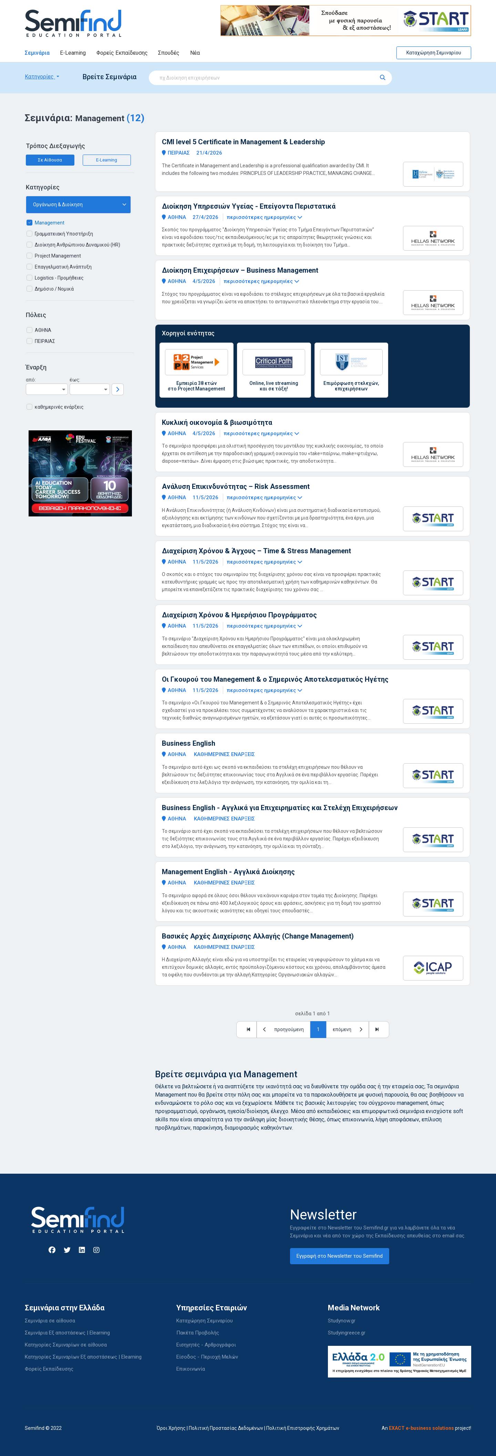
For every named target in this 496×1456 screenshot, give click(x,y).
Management (49, 223)
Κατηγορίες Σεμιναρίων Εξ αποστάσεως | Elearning (83, 1357)
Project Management (58, 256)
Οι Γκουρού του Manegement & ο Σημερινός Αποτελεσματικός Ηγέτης (275, 679)
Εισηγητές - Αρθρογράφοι (206, 1345)
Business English (188, 743)
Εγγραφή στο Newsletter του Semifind (340, 1256)
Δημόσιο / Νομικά (54, 289)
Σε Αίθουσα (50, 160)
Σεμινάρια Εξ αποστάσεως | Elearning (67, 1333)
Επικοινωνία (190, 1369)
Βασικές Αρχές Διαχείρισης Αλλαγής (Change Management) (258, 936)
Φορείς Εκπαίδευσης (122, 53)
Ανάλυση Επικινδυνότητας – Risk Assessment (236, 486)
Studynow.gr (341, 1321)
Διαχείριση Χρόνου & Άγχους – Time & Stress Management (256, 551)
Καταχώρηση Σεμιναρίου (433, 52)
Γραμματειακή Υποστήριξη (64, 234)
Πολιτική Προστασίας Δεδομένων (226, 1428)
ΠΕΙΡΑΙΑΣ (45, 341)
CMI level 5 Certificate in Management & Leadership (243, 142)
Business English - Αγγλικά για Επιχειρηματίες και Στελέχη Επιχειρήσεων (280, 808)
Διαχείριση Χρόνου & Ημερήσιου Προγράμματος (239, 615)
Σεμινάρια (37, 53)
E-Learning (73, 53)
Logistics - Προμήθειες (59, 278)
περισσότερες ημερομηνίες (264, 217)
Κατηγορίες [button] (40, 76)
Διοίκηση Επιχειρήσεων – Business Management (240, 270)
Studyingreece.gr (346, 1333)
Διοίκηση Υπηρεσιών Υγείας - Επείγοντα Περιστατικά (248, 206)
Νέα (195, 53)
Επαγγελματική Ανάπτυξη (63, 267)
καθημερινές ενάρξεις (59, 407)
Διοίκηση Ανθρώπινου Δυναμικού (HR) (77, 245)
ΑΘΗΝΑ (43, 330)
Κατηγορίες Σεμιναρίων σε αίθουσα (66, 1345)
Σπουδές (168, 53)
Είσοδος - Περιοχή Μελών (207, 1357)
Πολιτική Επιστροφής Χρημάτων (302, 1428)
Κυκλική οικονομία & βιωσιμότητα (217, 422)
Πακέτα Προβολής (197, 1333)
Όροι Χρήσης (171, 1428)
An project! (426, 1428)
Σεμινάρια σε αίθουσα (50, 1321)
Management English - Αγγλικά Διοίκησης (228, 872)
